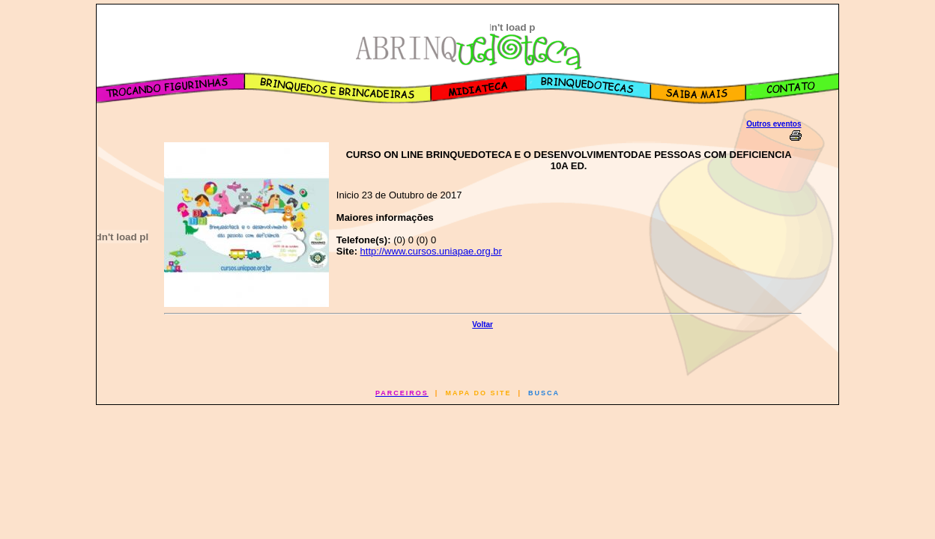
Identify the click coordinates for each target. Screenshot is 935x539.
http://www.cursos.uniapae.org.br (431, 251)
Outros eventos (773, 124)
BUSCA (544, 393)
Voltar (482, 324)
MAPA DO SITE (478, 393)
